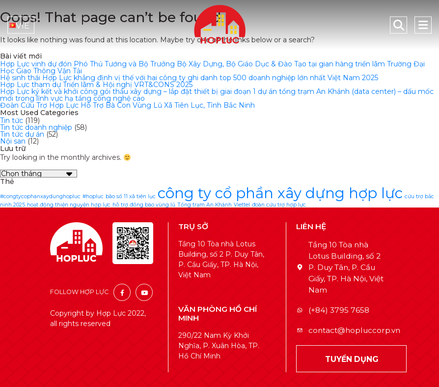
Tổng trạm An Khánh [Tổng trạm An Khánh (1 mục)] (204, 205)
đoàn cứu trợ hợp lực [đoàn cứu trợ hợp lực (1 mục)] (279, 205)
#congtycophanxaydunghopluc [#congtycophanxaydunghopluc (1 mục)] (40, 196)
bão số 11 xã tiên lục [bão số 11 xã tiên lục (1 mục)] (131, 196)
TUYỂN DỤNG (351, 359)
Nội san (13, 141)
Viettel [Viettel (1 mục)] (242, 205)
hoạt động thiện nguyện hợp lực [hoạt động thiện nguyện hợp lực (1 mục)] (68, 205)
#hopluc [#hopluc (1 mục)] (93, 196)
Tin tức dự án (22, 134)
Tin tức (11, 120)
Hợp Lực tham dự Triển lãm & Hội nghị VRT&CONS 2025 (96, 84)
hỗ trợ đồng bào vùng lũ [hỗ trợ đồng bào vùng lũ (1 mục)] (143, 205)
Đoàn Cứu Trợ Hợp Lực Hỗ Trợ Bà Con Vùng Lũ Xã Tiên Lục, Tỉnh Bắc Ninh (127, 105)
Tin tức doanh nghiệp (36, 127)
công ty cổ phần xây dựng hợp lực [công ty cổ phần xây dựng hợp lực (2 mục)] (280, 193)
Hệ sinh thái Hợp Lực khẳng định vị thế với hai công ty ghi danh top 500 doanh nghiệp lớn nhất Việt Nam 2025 (189, 77)
